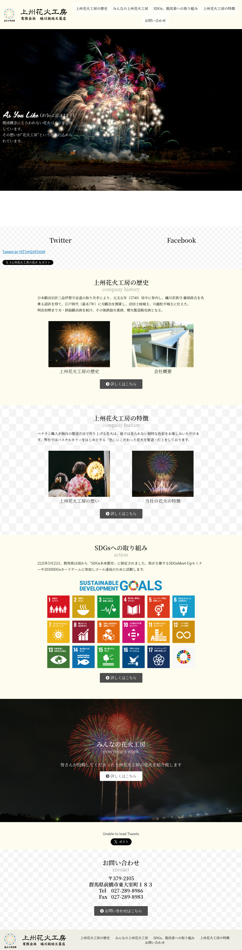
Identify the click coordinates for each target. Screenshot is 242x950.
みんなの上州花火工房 (148, 6)
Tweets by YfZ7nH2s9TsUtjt (25, 242)
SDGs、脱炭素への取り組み (200, 6)
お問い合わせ (176, 13)
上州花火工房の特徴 (140, 13)
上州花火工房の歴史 (102, 6)
